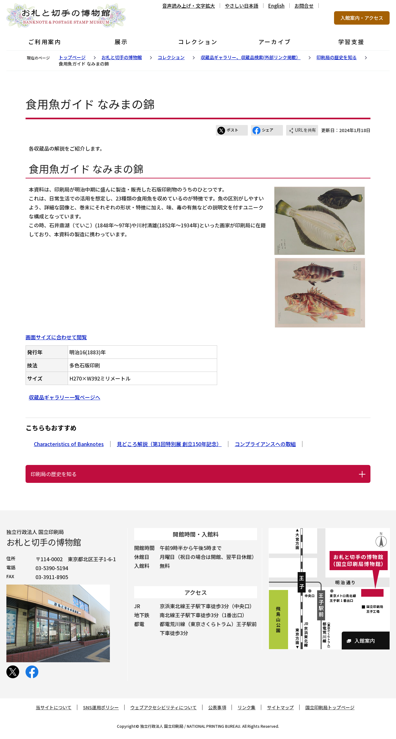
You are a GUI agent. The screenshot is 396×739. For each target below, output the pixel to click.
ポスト (227, 130)
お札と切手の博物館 (122, 57)
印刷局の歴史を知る (336, 57)
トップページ (72, 57)
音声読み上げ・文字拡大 (188, 5)
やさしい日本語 (241, 5)
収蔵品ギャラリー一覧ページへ (64, 397)
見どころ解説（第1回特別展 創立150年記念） (169, 444)
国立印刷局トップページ (329, 707)
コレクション (171, 57)
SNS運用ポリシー (101, 707)
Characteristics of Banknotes (69, 444)
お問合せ (304, 5)
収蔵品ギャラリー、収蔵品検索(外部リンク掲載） (251, 57)
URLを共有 (302, 130)
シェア (262, 130)
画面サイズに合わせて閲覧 (56, 337)
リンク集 (246, 707)
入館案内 (364, 640)
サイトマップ (280, 707)
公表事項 (217, 707)
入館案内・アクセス (361, 17)
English (276, 5)
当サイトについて (54, 707)
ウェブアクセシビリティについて (163, 707)
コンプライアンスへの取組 (265, 444)
